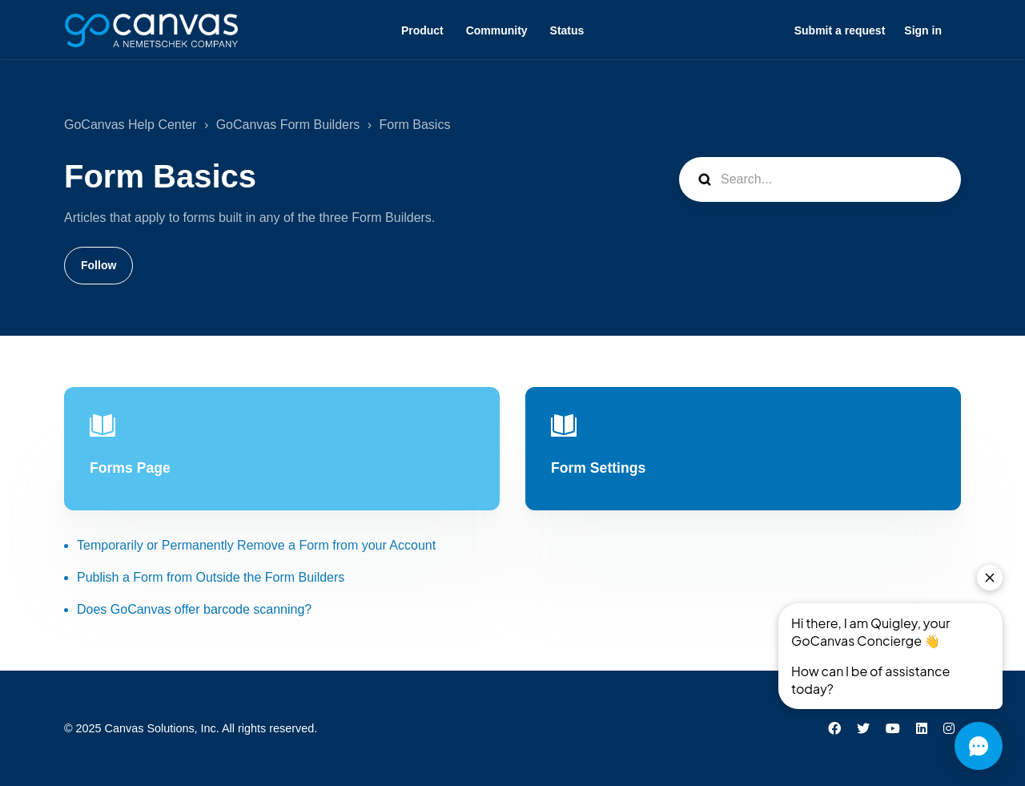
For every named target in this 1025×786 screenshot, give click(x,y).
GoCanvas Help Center (130, 124)
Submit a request (840, 30)
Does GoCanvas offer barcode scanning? (194, 609)
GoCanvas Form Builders (288, 124)
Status (567, 30)
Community (497, 30)
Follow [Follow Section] (98, 265)
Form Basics (415, 124)
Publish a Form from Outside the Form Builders (210, 577)
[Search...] (820, 179)
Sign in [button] (923, 30)
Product (422, 30)
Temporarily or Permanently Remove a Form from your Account (256, 545)
